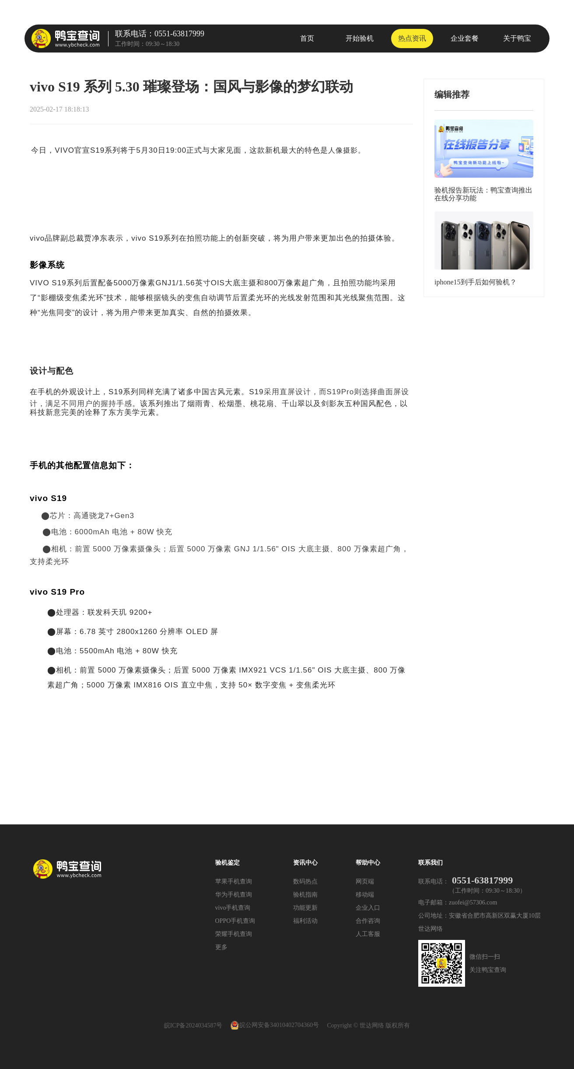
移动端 (365, 894)
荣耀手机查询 (233, 934)
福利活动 (305, 921)
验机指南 (305, 894)
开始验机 (360, 38)
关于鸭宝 (517, 38)
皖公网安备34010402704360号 (279, 1025)
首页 (307, 38)
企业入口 (368, 907)
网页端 (365, 881)
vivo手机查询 (233, 907)
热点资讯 (412, 38)
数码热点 (305, 881)
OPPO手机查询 (235, 921)
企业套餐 (465, 38)
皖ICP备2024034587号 (193, 1025)
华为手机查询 (233, 894)
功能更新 (305, 907)
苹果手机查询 (233, 881)
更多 (221, 947)
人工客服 (368, 934)
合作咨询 (368, 921)
